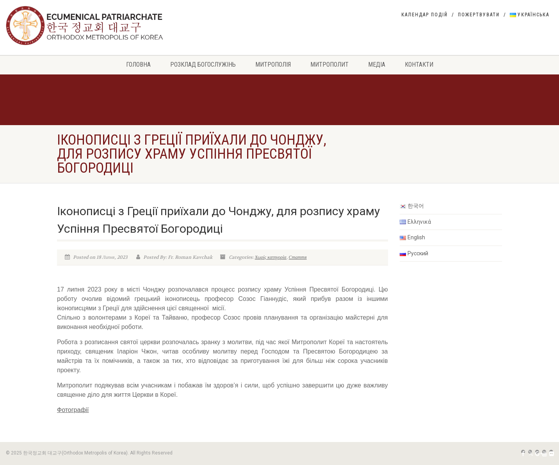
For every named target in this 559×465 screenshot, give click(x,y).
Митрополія (273, 64)
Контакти (419, 64)
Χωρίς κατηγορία (271, 257)
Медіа (376, 64)
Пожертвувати (479, 15)
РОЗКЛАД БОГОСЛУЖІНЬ (203, 64)
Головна (138, 64)
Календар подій (424, 15)
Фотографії (73, 410)
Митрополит (329, 64)
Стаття (298, 257)
